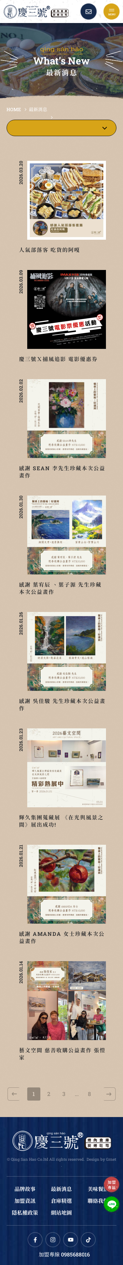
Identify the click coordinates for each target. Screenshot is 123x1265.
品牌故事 (24, 1188)
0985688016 (75, 1254)
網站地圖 (61, 1212)
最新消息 (38, 109)
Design (93, 1159)
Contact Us (88, 11)
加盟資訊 (24, 1200)
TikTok (88, 1239)
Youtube (70, 1239)
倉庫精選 (61, 1200)
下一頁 (110, 1094)
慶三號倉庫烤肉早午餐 (36, 11)
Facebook (35, 1239)
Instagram (52, 1239)
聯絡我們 (98, 1200)
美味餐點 (98, 1188)
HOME (14, 109)
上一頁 (14, 1094)
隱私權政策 (25, 1212)
